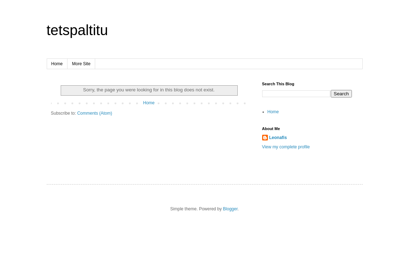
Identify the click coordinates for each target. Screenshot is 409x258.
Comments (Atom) (94, 113)
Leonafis (278, 137)
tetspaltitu (77, 30)
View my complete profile (286, 146)
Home (57, 63)
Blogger (230, 208)
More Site (81, 63)
